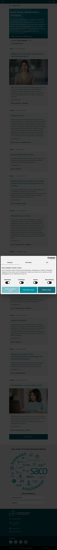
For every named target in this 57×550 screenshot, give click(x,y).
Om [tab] (47, 262)
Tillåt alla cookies (46, 289)
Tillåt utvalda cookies (28, 289)
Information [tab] (28, 262)
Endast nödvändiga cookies (10, 289)
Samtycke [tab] (10, 262)
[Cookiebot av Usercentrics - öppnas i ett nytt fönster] (48, 258)
